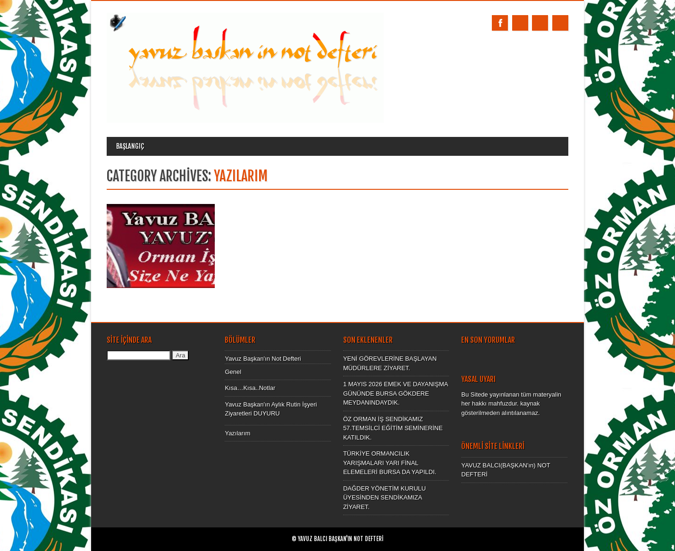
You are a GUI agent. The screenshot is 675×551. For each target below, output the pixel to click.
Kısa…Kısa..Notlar (250, 387)
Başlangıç (130, 146)
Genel (233, 371)
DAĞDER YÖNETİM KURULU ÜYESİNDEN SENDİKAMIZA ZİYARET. (384, 497)
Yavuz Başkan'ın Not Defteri (263, 358)
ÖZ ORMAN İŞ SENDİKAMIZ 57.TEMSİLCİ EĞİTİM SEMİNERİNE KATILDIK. (393, 428)
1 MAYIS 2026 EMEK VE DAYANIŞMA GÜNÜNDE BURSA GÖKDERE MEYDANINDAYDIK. (395, 393)
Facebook (500, 23)
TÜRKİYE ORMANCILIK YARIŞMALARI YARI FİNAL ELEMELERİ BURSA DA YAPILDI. (390, 462)
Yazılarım (237, 433)
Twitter (520, 23)
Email (540, 23)
